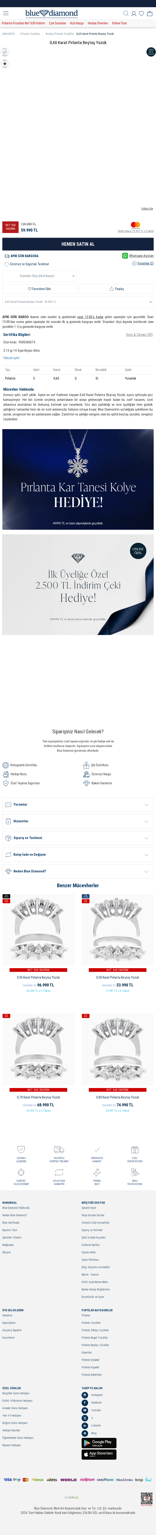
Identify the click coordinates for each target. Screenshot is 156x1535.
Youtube (91, 1410)
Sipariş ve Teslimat (92, 1230)
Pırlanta (86, 1315)
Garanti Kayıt (89, 1207)
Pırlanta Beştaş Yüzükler (95, 1345)
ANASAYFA (10, 33)
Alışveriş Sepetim (12, 1330)
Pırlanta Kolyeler (91, 1360)
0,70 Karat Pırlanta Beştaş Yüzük (38, 1097)
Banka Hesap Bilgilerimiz (96, 1289)
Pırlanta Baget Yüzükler (95, 1337)
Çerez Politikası (90, 1259)
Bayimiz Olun (9, 1230)
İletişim (6, 1252)
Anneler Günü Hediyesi (15, 1408)
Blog (89, 1433)
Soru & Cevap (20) (139, 334)
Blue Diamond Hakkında (15, 1207)
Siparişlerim (9, 1322)
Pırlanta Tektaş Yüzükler (95, 1330)
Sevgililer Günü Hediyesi (16, 1393)
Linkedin (91, 1426)
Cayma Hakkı (89, 1252)
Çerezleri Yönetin (11, 1237)
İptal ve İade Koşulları (94, 1237)
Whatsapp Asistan (138, 256)
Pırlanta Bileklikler (92, 1374)
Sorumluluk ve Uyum (93, 1297)
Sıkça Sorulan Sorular (93, 1215)
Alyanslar (87, 1352)
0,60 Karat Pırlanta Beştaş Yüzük (95, 33)
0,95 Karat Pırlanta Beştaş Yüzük (38, 977)
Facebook (92, 1403)
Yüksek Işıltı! (11, 358)
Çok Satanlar (57, 23)
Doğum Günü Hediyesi (15, 1423)
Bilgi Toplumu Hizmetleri (96, 1267)
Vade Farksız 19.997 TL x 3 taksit (136, 227)
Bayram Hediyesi (11, 1445)
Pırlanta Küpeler (90, 1367)
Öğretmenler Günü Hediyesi (17, 1437)
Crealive (71, 1497)
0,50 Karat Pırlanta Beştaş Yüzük (117, 977)
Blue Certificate (10, 1222)
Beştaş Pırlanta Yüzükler (60, 33)
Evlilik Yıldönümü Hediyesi (17, 1400)
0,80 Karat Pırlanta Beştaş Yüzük (117, 1097)
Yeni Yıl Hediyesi (11, 1415)
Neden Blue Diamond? (14, 1215)
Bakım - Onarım (90, 1274)
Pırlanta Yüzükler (31, 33)
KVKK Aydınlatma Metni (95, 1282)
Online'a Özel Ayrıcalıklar (96, 1222)
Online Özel (119, 23)
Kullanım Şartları (91, 1245)
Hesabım (7, 1315)
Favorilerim (8, 1337)
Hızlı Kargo (77, 23)
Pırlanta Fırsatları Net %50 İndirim (23, 23)
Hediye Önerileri (98, 23)
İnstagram (92, 1395)
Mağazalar (8, 1245)
